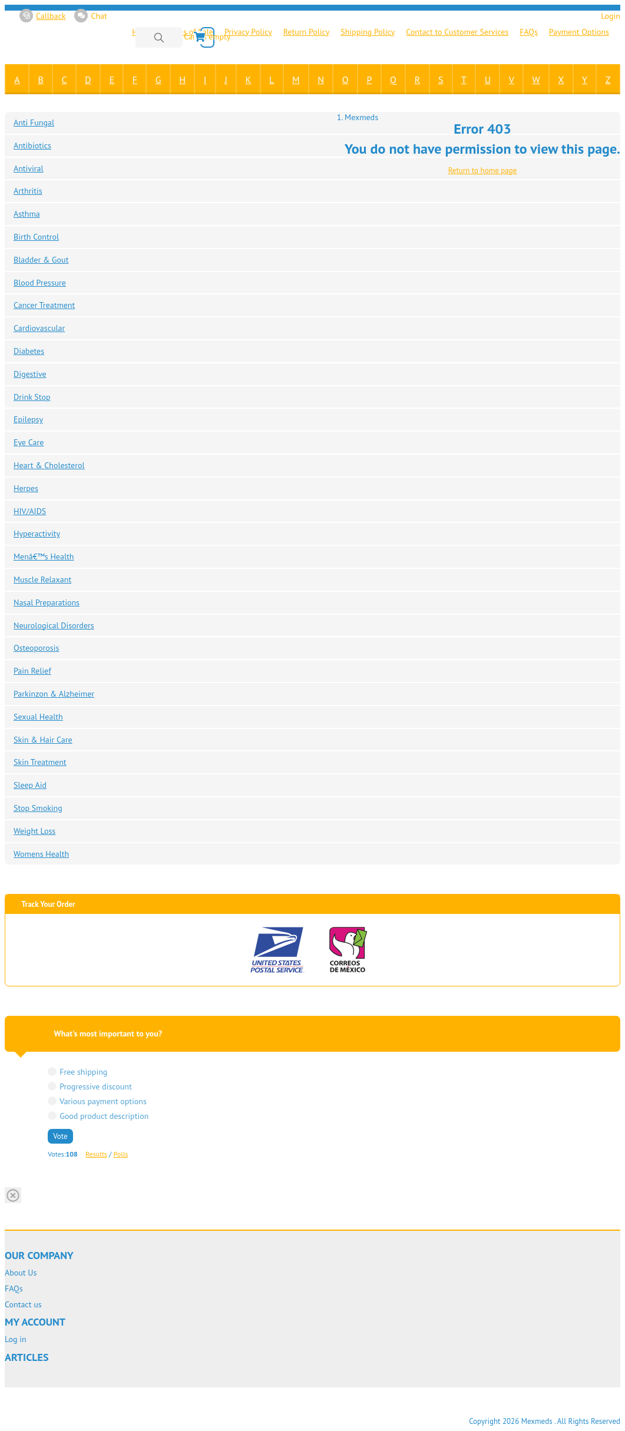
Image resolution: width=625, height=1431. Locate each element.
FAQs (529, 31)
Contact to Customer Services (457, 31)
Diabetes (29, 351)
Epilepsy (28, 419)
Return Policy (306, 31)
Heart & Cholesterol (49, 465)
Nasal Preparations (47, 602)
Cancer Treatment (44, 305)
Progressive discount (95, 1086)
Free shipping (83, 1071)
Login (610, 16)
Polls (121, 1154)
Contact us (23, 1305)
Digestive (30, 374)
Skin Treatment (40, 762)
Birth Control (36, 236)
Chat (90, 15)
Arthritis (28, 191)
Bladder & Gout (41, 259)
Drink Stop (32, 397)
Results (96, 1154)
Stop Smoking (38, 808)
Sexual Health (38, 716)
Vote (60, 1136)
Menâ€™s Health (44, 556)
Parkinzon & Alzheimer (54, 693)
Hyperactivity (37, 533)
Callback (42, 15)
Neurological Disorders (54, 625)
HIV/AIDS (30, 511)
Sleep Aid (30, 785)
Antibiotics (32, 145)
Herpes (26, 488)
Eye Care (29, 442)
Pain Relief (32, 670)
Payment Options (579, 31)
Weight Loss (34, 831)
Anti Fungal (34, 122)
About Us (21, 1273)
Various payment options (103, 1101)
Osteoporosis (36, 647)
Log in (16, 1339)
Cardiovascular (39, 328)
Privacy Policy (248, 31)
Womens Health (41, 854)
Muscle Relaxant (42, 579)
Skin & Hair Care (43, 739)
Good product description (103, 1115)
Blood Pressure (40, 282)
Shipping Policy (367, 31)
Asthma (27, 213)
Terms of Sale (189, 31)
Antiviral (29, 168)
